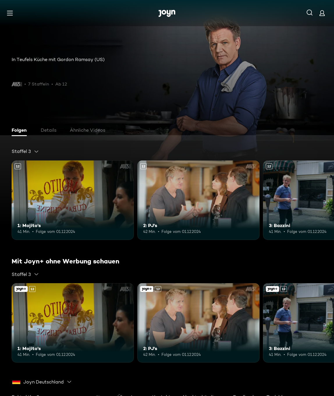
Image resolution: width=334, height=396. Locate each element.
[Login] (322, 13)
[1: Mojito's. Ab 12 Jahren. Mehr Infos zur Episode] (73, 200)
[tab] (20, 131)
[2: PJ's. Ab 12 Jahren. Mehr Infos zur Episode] (198, 200)
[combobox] (25, 151)
